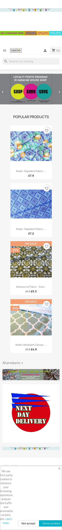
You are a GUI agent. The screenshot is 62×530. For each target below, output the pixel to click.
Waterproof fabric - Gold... (31, 286)
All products (13, 363)
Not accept (28, 523)
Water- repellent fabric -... (31, 171)
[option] (31, 89)
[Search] (31, 61)
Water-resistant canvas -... (31, 344)
